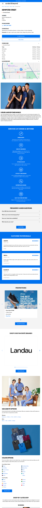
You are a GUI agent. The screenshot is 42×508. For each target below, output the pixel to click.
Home (3, 6)
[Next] (40, 304)
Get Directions (21, 36)
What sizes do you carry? (7, 221)
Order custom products (17, 151)
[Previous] (2, 304)
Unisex (13, 420)
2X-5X (10, 420)
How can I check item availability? (10, 218)
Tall (6, 420)
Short (3, 420)
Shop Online (21, 39)
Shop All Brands (21, 371)
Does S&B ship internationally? (9, 211)
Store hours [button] (20, 43)
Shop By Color (7, 490)
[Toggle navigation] (2, 3)
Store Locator (7, 6)
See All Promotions (21, 323)
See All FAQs (21, 227)
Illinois (11, 6)
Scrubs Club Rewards (18, 175)
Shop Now (8, 316)
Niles (13, 6)
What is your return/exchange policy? (10, 214)
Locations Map (20, 61)
